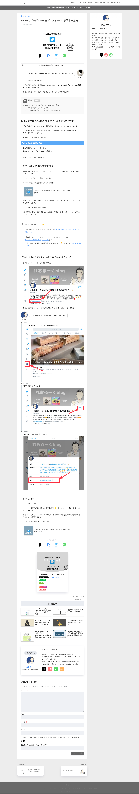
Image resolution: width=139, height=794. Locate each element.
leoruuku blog (25, 2)
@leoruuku (46, 240)
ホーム (73, 2)
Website (62, 672)
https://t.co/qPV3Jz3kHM (33, 240)
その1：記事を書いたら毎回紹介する (37, 108)
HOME (69, 786)
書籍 (84, 2)
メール (24, 722)
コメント (25, 691)
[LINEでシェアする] (64, 56)
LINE (56, 672)
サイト (23, 730)
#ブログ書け (68, 230)
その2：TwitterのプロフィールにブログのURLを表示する (43, 110)
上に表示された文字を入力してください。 (35, 745)
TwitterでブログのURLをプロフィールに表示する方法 (42, 105)
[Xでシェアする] (40, 56)
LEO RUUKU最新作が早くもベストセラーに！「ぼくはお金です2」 (69, 7)
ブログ (79, 2)
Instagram (50, 672)
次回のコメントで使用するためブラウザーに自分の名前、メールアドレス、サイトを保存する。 (51, 737)
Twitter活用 (80, 600)
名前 (23, 714)
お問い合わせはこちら (102, 2)
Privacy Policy (116, 2)
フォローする (54, 578)
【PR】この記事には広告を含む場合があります (51, 65)
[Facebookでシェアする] (48, 56)
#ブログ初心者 (59, 230)
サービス (91, 2)
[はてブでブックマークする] (56, 56)
